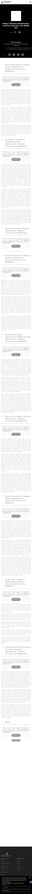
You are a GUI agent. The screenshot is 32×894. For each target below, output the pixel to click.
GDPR (2, 872)
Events (18, 868)
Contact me (16, 87)
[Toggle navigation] (30, 2)
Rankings (19, 863)
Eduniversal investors (5, 874)
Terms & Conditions (5, 866)
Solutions (19, 870)
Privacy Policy (4, 868)
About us (3, 863)
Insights (18, 866)
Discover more (16, 740)
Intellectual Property (5, 870)
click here (7, 885)
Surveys (18, 872)
